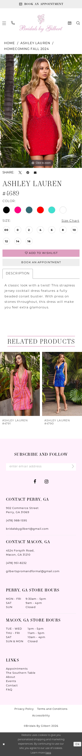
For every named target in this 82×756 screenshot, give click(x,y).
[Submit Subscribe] (71, 467)
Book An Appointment (41, 262)
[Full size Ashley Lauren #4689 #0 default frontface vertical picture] (41, 111)
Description (18, 273)
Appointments (17, 668)
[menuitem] (12, 23)
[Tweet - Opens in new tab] (20, 172)
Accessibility (41, 715)
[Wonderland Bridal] (41, 23)
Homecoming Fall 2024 (26, 49)
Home (9, 43)
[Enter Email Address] (41, 467)
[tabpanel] (41, 111)
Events (11, 681)
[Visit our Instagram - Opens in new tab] (46, 481)
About (10, 676)
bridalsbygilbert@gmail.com (27, 528)
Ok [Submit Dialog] (77, 743)
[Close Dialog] (4, 744)
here (48, 753)
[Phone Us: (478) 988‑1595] (12, 23)
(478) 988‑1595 (16, 520)
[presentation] (20, 384)
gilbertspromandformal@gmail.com (33, 571)
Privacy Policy (24, 709)
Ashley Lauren (35, 43)
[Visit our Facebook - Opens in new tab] (34, 481)
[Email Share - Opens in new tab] (35, 172)
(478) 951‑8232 (16, 563)
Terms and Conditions (52, 709)
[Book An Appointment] (41, 4)
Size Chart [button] (70, 221)
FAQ (9, 689)
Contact (12, 685)
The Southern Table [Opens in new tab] (21, 672)
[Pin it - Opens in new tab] (27, 172)
